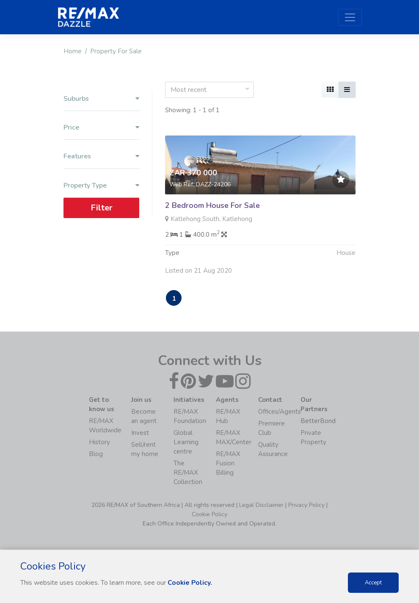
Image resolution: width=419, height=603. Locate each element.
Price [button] (101, 128)
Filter (102, 207)
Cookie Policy (209, 515)
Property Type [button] (101, 186)
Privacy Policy (306, 505)
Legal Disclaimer (261, 505)
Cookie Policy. (190, 582)
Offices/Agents (279, 412)
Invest (140, 433)
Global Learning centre (186, 442)
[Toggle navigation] (350, 17)
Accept (373, 582)
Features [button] (101, 156)
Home (72, 51)
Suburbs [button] (101, 99)
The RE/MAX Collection (188, 473)
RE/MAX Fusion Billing (228, 463)
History (99, 442)
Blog (96, 454)
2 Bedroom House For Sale (212, 205)
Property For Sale (116, 51)
